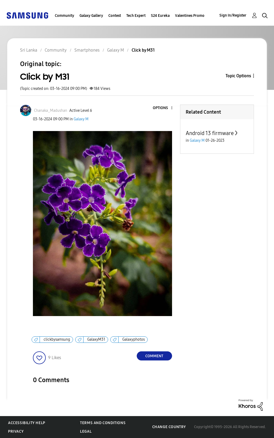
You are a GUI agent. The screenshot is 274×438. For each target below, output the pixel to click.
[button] (162, 108)
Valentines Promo (189, 15)
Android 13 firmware (210, 133)
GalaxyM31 (96, 339)
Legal (86, 431)
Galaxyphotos (133, 339)
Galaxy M (81, 119)
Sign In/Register (232, 15)
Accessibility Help (26, 423)
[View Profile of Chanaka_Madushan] (50, 110)
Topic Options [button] (238, 75)
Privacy (16, 431)
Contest (114, 15)
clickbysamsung (57, 339)
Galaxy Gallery (91, 15)
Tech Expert (136, 15)
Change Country (169, 427)
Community (64, 15)
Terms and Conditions (102, 423)
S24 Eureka (160, 15)
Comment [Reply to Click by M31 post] (154, 356)
